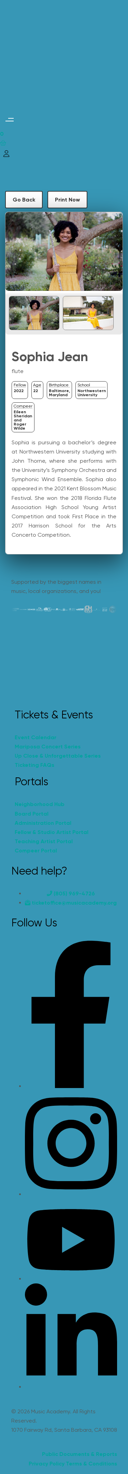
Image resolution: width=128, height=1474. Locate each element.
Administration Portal (43, 823)
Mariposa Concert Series (48, 746)
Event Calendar (35, 737)
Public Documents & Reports (79, 1454)
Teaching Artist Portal (44, 841)
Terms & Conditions (91, 1463)
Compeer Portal (36, 850)
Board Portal (31, 813)
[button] (9, 119)
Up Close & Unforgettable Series (58, 756)
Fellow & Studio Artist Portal (51, 832)
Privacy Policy (47, 1463)
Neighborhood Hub (40, 804)
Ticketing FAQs (34, 765)
